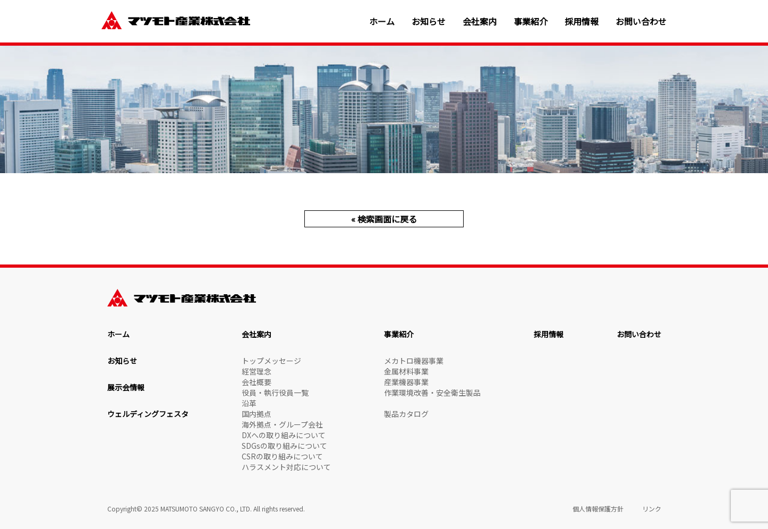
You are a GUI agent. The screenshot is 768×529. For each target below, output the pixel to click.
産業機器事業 (406, 382)
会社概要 (256, 382)
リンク (651, 508)
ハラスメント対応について (286, 467)
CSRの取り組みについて (282, 456)
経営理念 (256, 371)
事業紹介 (531, 21)
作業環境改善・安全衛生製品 (432, 392)
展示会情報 (125, 387)
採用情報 (582, 21)
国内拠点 (256, 413)
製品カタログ (406, 413)
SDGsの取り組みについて (284, 445)
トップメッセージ (271, 360)
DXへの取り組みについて (284, 435)
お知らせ (429, 21)
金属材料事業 (406, 371)
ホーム (382, 21)
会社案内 (480, 21)
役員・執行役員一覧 (275, 392)
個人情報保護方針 (598, 508)
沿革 (249, 403)
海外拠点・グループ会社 (282, 424)
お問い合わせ (641, 21)
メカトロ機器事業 (413, 360)
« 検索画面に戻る (384, 218)
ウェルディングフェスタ (148, 413)
